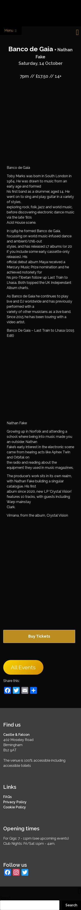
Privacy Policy (15, 802)
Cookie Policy (14, 807)
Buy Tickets (39, 636)
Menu (10, 30)
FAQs (7, 797)
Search (5, 898)
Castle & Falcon (16, 735)
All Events (23, 667)
